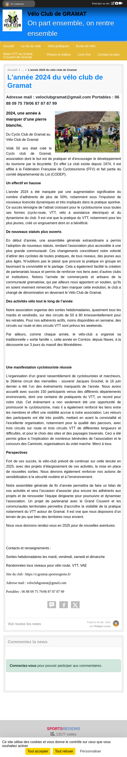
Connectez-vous (23, 665)
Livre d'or (84, 54)
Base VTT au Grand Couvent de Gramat (17, 55)
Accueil (8, 46)
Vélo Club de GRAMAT (57, 14)
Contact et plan (109, 54)
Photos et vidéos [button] (59, 54)
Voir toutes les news (24, 624)
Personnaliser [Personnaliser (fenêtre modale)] (90, 751)
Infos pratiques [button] (58, 46)
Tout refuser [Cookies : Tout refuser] (64, 751)
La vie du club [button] (31, 46)
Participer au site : (107, 3)
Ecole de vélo (85, 46)
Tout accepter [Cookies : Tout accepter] (37, 751)
